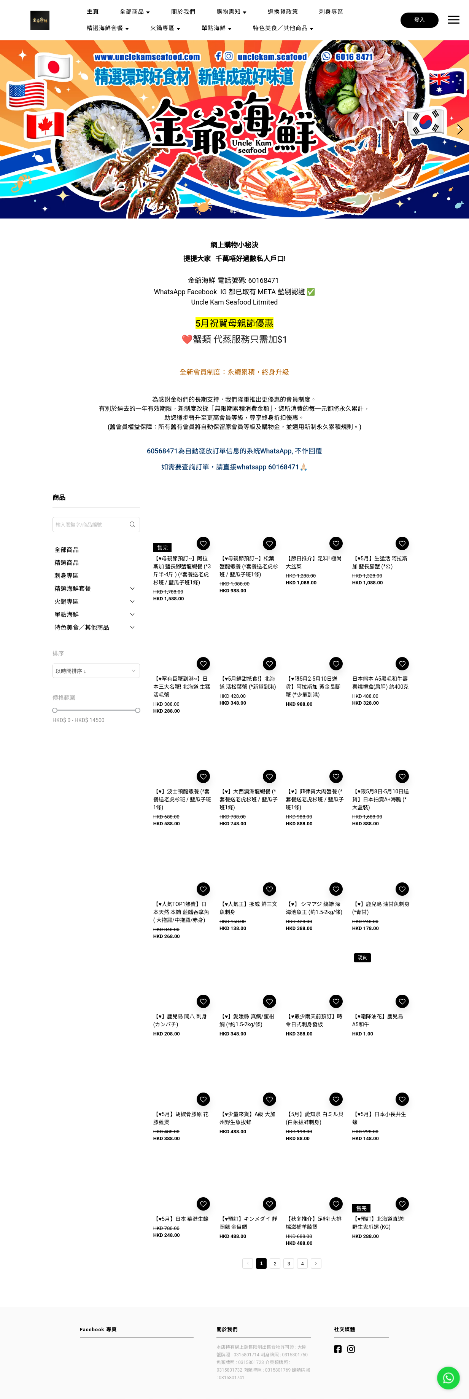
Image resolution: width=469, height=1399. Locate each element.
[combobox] (96, 671)
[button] (231, 211)
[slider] (54, 710)
